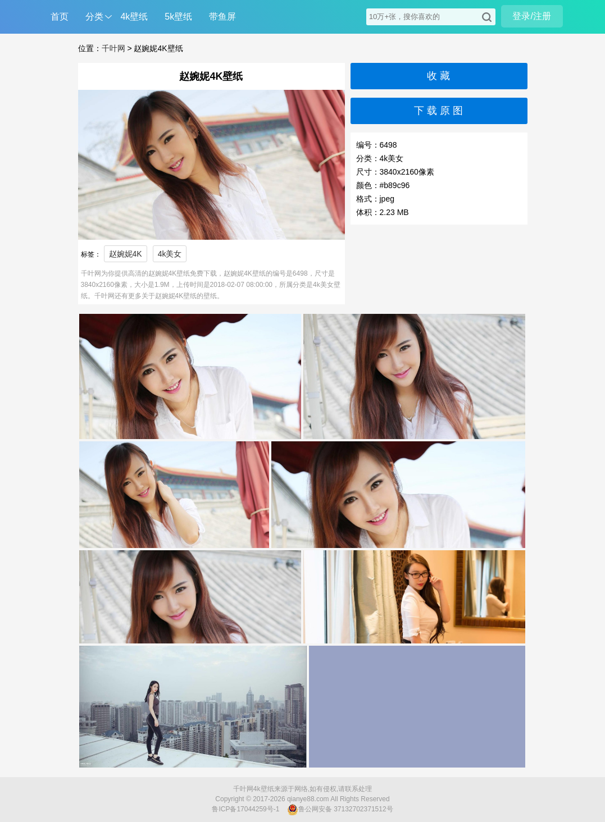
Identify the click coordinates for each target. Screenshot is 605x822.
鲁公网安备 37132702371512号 (340, 809)
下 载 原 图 (438, 110)
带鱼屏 (222, 16)
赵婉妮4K (125, 253)
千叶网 (113, 48)
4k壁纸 (134, 16)
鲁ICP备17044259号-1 (245, 809)
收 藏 (438, 75)
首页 (60, 16)
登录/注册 (531, 16)
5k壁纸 (178, 16)
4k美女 (170, 253)
